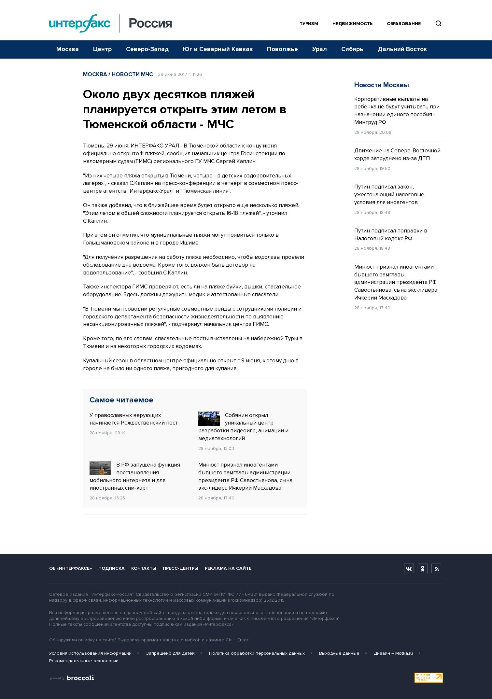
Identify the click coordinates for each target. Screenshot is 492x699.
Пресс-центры (180, 568)
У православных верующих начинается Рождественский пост (134, 419)
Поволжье (282, 49)
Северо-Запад (147, 49)
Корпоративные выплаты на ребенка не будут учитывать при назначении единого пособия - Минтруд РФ (397, 111)
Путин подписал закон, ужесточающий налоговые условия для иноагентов (389, 194)
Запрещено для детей (170, 653)
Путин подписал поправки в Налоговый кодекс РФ (390, 234)
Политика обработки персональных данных (257, 653)
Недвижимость (352, 23)
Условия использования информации (90, 653)
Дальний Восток (402, 49)
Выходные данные (339, 653)
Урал (319, 49)
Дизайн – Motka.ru (393, 653)
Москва (67, 49)
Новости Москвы (381, 85)
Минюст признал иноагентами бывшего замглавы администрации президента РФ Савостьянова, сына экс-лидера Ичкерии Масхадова (245, 476)
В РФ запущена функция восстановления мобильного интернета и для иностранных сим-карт (135, 476)
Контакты (143, 568)
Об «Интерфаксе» (70, 568)
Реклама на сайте (228, 568)
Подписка (111, 568)
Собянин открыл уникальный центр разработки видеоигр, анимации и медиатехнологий (243, 427)
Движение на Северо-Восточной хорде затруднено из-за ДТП (397, 154)
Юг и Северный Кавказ (218, 49)
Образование (404, 23)
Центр (102, 49)
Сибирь (352, 49)
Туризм (309, 23)
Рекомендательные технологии (84, 661)
